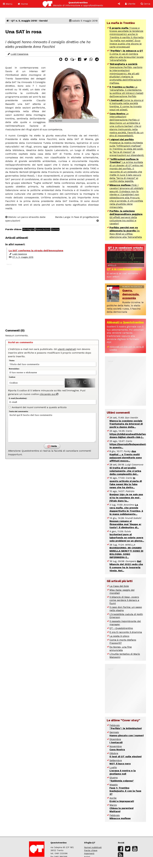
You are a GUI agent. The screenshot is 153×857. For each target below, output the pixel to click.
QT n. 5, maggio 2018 (24, 20)
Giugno (122, 779)
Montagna (28, 229)
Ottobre (125, 755)
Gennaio (127, 734)
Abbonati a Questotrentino (125, 322)
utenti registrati (67, 349)
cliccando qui (49, 394)
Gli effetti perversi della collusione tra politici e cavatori (126, 217)
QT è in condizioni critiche (124, 269)
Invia (52, 446)
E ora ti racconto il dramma (126, 632)
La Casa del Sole (119, 586)
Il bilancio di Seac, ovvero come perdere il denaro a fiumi (124, 600)
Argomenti (89, 853)
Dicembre (116, 741)
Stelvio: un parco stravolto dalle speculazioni (25, 219)
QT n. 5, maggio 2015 (22, 257)
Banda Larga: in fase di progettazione (77, 219)
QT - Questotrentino (121, 628)
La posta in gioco (119, 636)
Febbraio (126, 727)
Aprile (122, 800)
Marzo (121, 808)
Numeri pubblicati (93, 847)
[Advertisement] (52, 293)
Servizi (43, 20)
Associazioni (43, 229)
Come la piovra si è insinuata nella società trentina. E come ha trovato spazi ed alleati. (126, 105)
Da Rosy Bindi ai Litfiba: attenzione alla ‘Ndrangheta (126, 232)
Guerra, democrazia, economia (130, 294)
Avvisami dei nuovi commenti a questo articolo (38, 407)
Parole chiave (90, 850)
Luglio (123, 770)
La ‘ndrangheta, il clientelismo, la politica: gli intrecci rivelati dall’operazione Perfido (126, 91)
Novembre (117, 748)
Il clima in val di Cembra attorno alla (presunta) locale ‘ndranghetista (127, 55)
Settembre (120, 762)
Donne (55, 229)
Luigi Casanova (19, 54)
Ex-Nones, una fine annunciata (121, 649)
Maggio (125, 789)
